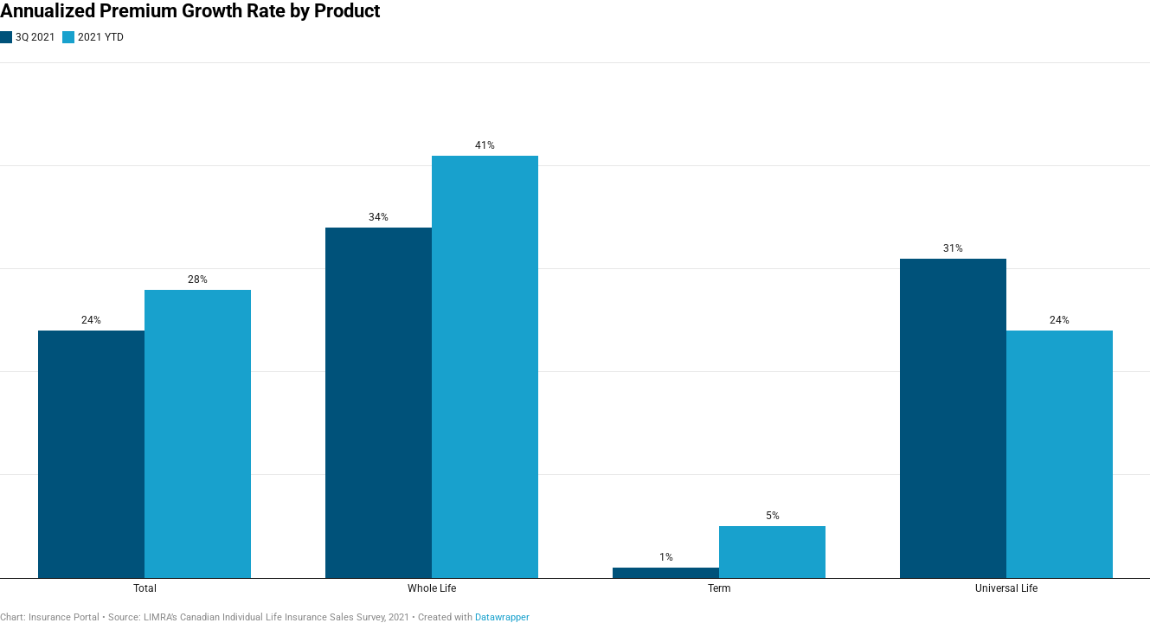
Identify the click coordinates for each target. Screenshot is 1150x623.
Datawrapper (502, 617)
